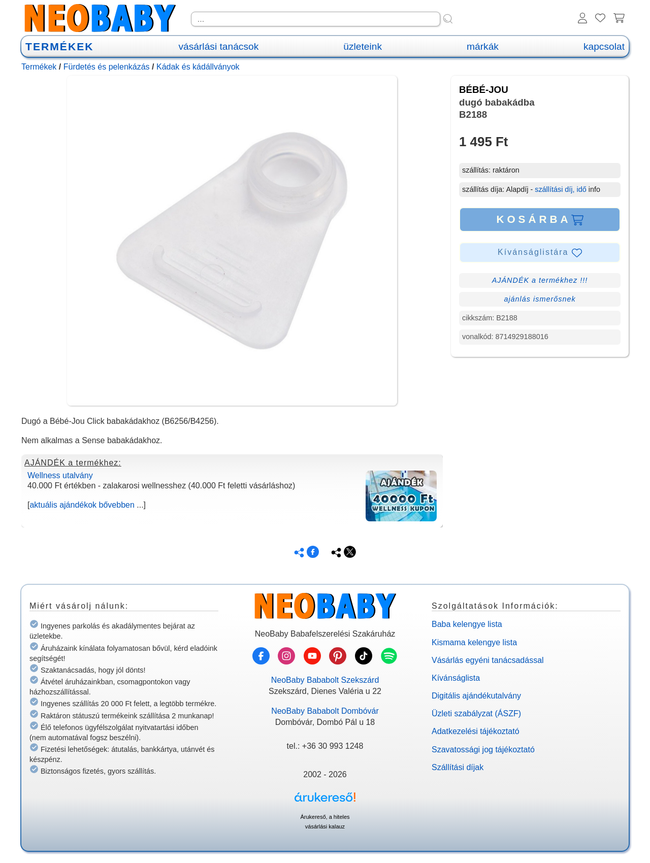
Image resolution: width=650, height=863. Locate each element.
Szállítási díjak (457, 767)
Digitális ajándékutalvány (476, 695)
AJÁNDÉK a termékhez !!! (540, 280)
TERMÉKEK (59, 46)
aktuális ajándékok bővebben (81, 505)
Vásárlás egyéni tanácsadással (488, 660)
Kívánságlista (456, 678)
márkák (483, 46)
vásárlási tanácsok (218, 46)
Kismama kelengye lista (474, 642)
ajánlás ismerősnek (539, 299)
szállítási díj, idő (561, 189)
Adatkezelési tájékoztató (475, 731)
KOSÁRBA (539, 219)
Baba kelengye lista (467, 624)
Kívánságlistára (540, 253)
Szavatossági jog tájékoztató (483, 749)
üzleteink (362, 46)
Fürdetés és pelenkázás (106, 66)
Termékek (38, 66)
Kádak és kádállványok (198, 66)
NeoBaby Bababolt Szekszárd (325, 680)
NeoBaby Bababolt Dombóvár (325, 711)
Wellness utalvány (60, 475)
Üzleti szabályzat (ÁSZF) (476, 713)
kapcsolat (604, 46)
